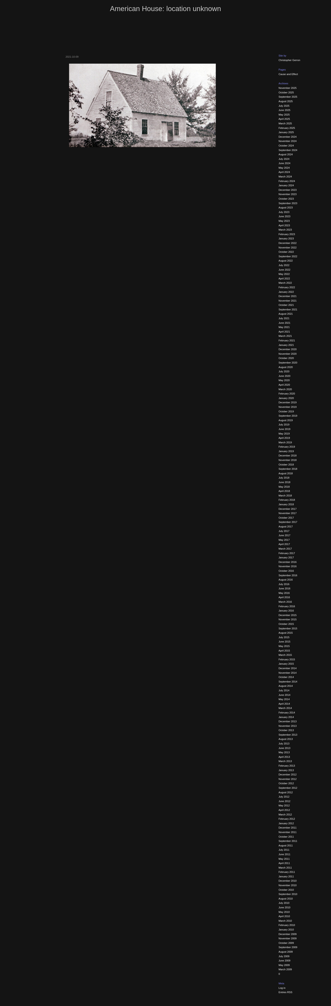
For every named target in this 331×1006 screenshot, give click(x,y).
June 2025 (284, 110)
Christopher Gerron (289, 60)
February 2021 (287, 340)
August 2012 (286, 792)
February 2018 (287, 499)
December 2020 (288, 349)
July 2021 (284, 318)
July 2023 (284, 212)
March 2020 (285, 389)
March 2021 (285, 336)
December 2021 (288, 296)
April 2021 (284, 331)
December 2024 (288, 136)
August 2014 (286, 686)
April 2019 (284, 438)
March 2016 (285, 601)
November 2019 (288, 407)
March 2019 (285, 442)
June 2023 (284, 216)
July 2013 (284, 743)
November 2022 (288, 247)
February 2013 (287, 765)
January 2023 (286, 238)
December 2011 (288, 827)
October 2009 (286, 943)
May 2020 (284, 380)
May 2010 (284, 912)
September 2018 (288, 469)
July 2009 (284, 956)
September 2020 (288, 362)
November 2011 (288, 832)
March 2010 (285, 920)
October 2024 (286, 145)
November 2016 (288, 566)
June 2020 (284, 376)
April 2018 (284, 491)
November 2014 (288, 672)
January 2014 (286, 717)
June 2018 (284, 482)
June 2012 (284, 801)
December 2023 (288, 190)
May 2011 (284, 858)
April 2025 (284, 119)
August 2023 (286, 207)
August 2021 (286, 313)
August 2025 (286, 101)
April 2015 (284, 650)
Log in (282, 988)
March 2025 (285, 123)
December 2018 (288, 455)
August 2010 (286, 898)
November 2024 (288, 141)
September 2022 (288, 256)
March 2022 (285, 282)
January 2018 (286, 504)
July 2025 (284, 105)
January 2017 (286, 557)
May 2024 (284, 167)
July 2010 (284, 903)
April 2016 (284, 597)
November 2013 (288, 726)
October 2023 (286, 198)
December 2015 (288, 615)
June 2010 (284, 907)
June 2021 (284, 322)
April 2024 (284, 172)
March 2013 (285, 761)
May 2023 (284, 221)
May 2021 (284, 327)
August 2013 (286, 739)
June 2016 (284, 588)
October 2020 (286, 358)
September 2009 (288, 947)
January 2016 (286, 610)
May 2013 (284, 752)
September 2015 (288, 628)
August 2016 (286, 579)
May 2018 (284, 486)
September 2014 (288, 681)
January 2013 (286, 770)
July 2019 (284, 424)
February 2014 (287, 712)
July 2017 (284, 531)
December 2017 (288, 509)
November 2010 (288, 885)
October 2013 (286, 730)
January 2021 (286, 345)
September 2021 (288, 309)
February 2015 (287, 659)
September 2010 (288, 894)
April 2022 (284, 278)
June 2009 (284, 960)
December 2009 (288, 934)
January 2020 (286, 398)
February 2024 (287, 181)
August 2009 (286, 951)
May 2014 (284, 699)
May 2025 (284, 114)
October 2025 (286, 92)
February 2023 (287, 234)
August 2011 (286, 845)
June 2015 (284, 641)
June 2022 (284, 269)
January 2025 (286, 132)
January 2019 (286, 451)
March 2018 (285, 495)
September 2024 (288, 150)
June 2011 (284, 854)
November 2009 (288, 938)
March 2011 (285, 867)
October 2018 (286, 464)
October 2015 (286, 624)
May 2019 (284, 433)
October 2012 (286, 783)
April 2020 (284, 384)
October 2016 (286, 570)
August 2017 (286, 526)
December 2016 (288, 562)
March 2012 (285, 814)
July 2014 (284, 690)
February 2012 (287, 818)
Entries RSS (285, 992)
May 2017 (284, 539)
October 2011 (286, 836)
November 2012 (288, 779)
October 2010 (286, 889)
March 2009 (285, 969)
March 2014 (285, 708)
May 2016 (284, 593)
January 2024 (286, 185)
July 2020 (284, 371)
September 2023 (288, 203)
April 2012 (284, 810)
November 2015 (288, 619)
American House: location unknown (165, 9)
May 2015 (284, 646)
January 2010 (286, 929)
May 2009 (284, 965)
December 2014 (288, 668)
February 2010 (287, 925)
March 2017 (285, 548)
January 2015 (286, 663)
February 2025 (287, 128)
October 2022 (286, 251)
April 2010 (284, 916)
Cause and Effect (288, 74)
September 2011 (288, 841)
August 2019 (286, 420)
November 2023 (288, 194)
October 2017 (286, 517)
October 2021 (286, 305)
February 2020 (287, 393)
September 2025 (288, 96)
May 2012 (284, 805)
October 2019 (286, 411)
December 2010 (288, 880)
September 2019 (288, 415)
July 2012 (284, 796)
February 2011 (287, 872)
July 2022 (284, 265)
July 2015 (284, 637)
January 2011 (286, 876)
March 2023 (285, 229)
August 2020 (286, 367)
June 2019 (284, 429)
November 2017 (288, 513)
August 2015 (286, 632)
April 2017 (284, 544)
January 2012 (286, 823)
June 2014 (284, 695)
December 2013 (288, 721)
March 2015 (285, 655)
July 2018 (284, 477)
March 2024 (285, 176)
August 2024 (286, 154)
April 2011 (284, 863)
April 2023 (284, 225)
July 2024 (284, 159)
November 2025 (288, 88)
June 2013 (284, 748)
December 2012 (288, 774)
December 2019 (288, 402)
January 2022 (286, 291)
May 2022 (284, 274)
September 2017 (288, 522)
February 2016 (287, 606)
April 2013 (284, 757)
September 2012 (288, 787)
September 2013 (288, 734)
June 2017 (284, 535)
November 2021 (288, 300)
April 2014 (284, 703)
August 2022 (286, 260)
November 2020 (288, 353)
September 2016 (288, 575)
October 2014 (286, 677)
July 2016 (284, 584)
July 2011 (284, 849)
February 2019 (287, 446)
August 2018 (286, 473)
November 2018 (288, 460)
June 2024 (284, 163)
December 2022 (288, 243)
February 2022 (287, 287)
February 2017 (287, 553)
